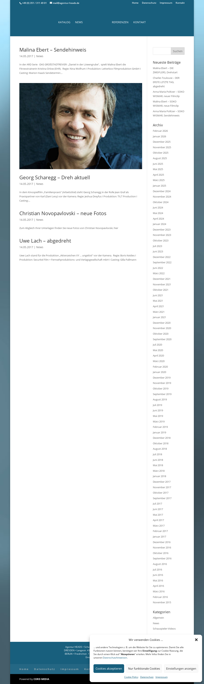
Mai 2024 (158, 213)
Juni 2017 (158, 509)
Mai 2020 (158, 350)
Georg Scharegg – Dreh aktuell (54, 177)
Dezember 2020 (161, 322)
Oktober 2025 (160, 152)
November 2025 (162, 147)
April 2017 (158, 520)
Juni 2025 (158, 163)
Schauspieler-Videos (164, 628)
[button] (196, 640)
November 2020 (162, 328)
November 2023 (162, 235)
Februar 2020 (160, 366)
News (79, 22)
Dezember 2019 (161, 377)
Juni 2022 (158, 268)
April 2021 (158, 306)
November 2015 (162, 602)
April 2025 (158, 174)
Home (135, 3)
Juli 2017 (157, 503)
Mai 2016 (158, 580)
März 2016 (159, 591)
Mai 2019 (158, 416)
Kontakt (180, 3)
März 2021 (159, 312)
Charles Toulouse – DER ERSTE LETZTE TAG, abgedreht (166, 82)
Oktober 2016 (160, 553)
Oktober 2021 (160, 289)
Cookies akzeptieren (109, 668)
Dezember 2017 (161, 481)
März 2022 (159, 273)
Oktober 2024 (160, 202)
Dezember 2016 (161, 542)
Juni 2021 (158, 295)
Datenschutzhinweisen (115, 657)
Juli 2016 (157, 569)
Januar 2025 (159, 185)
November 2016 (162, 547)
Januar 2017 (159, 536)
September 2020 (162, 339)
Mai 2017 (158, 514)
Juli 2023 (157, 246)
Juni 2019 (158, 410)
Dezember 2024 (161, 191)
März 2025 (159, 180)
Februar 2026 (160, 131)
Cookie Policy (131, 677)
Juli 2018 (157, 454)
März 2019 (159, 421)
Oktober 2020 (160, 333)
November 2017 (162, 487)
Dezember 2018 (161, 438)
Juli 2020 (157, 344)
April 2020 (158, 355)
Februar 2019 (160, 427)
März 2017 (159, 525)
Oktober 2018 (160, 443)
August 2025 (160, 158)
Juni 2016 (158, 575)
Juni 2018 (158, 460)
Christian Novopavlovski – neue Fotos (62, 213)
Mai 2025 (158, 169)
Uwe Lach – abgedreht (45, 240)
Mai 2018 (158, 465)
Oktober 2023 (160, 240)
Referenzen (120, 22)
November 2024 (162, 196)
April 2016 (158, 586)
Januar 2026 (159, 136)
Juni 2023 (158, 251)
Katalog (64, 22)
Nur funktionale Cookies (144, 668)
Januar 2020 (159, 372)
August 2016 (160, 564)
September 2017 (162, 498)
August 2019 (160, 399)
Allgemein (158, 617)
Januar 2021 (159, 317)
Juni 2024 (158, 207)
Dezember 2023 (161, 229)
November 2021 (162, 284)
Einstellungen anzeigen (181, 668)
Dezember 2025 (161, 141)
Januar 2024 (159, 224)
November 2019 (162, 383)
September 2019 (162, 394)
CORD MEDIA (41, 679)
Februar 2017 (160, 531)
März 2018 (159, 470)
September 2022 (162, 262)
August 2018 (160, 448)
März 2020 (159, 361)
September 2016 (162, 558)
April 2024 (158, 218)
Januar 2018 (159, 476)
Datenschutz (147, 677)
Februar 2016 (160, 597)
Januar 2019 (159, 432)
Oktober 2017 (160, 492)
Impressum (162, 677)
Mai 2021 (158, 300)
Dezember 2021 (161, 279)
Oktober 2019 (160, 388)
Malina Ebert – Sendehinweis (52, 49)
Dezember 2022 (161, 257)
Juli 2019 (157, 405)
